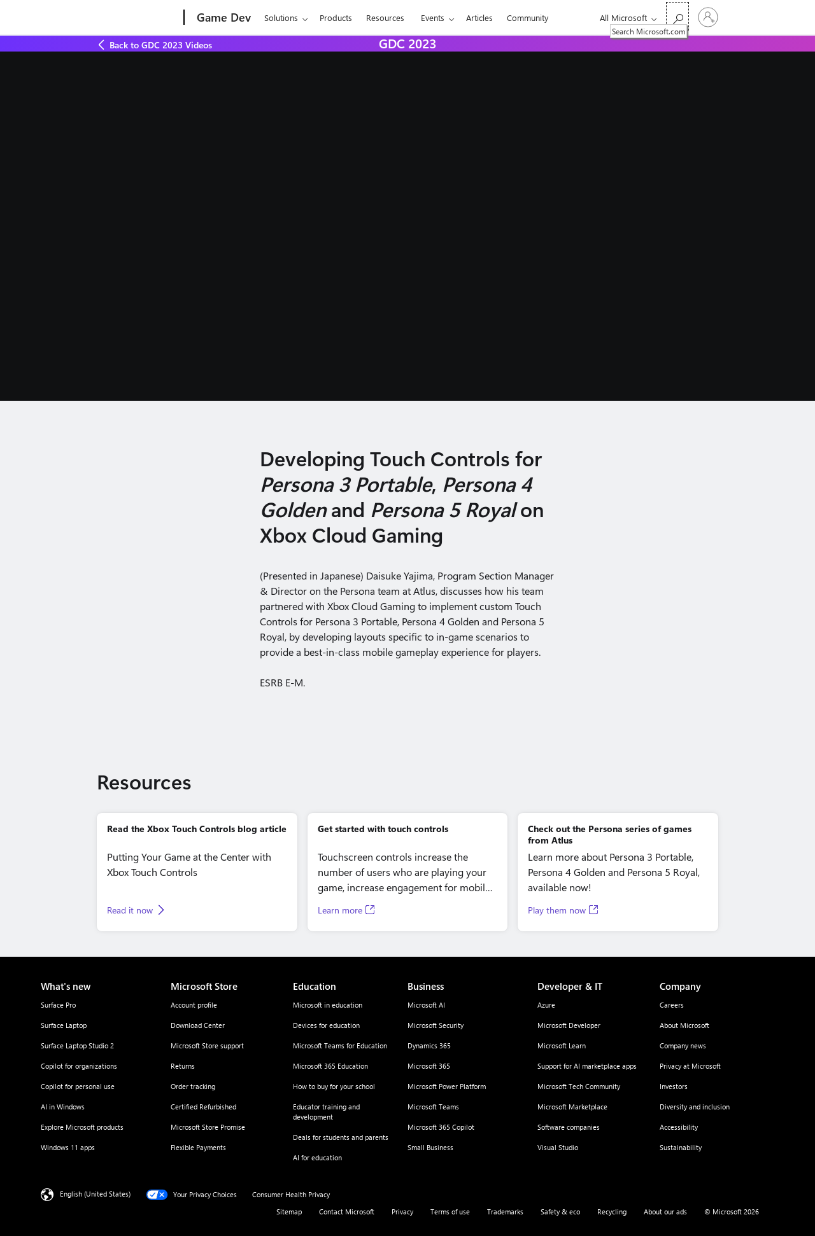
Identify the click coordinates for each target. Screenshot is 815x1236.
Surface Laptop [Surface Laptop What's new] (64, 1025)
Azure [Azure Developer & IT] (546, 1005)
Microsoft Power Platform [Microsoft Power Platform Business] (447, 1086)
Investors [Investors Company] (674, 1086)
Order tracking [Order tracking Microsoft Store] (193, 1086)
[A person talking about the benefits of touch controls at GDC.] (407, 226)
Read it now (130, 910)
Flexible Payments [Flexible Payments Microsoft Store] (198, 1147)
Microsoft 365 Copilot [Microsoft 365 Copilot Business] (441, 1127)
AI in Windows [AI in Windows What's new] (63, 1106)
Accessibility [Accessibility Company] (679, 1127)
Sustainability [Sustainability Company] (681, 1147)
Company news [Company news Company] (683, 1045)
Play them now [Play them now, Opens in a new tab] (557, 910)
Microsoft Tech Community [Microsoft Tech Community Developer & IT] (578, 1086)
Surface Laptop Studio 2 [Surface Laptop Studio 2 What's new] (77, 1045)
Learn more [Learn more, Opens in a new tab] (340, 910)
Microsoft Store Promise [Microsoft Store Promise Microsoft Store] (208, 1127)
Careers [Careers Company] (672, 1005)
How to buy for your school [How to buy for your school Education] (334, 1086)
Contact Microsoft (346, 1211)
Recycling (612, 1211)
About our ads (665, 1211)
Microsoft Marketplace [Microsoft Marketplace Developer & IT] (572, 1106)
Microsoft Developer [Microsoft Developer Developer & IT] (568, 1025)
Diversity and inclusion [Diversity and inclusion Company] (695, 1106)
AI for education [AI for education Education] (317, 1157)
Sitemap (289, 1211)
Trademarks (505, 1211)
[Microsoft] (135, 18)
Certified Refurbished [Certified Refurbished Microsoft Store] (203, 1106)
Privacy (402, 1211)
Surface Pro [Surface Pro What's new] (58, 1005)
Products (336, 17)
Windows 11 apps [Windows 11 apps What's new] (68, 1147)
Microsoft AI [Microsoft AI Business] (426, 1005)
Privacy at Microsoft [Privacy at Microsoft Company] (690, 1066)
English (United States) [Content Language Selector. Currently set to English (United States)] (95, 1193)
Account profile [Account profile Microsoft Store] (194, 1005)
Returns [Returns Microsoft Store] (183, 1066)
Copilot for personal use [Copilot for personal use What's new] (78, 1086)
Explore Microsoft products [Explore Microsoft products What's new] (82, 1127)
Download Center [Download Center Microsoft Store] (198, 1025)
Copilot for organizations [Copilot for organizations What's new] (79, 1066)
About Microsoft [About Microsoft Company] (684, 1025)
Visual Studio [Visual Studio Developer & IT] (557, 1147)
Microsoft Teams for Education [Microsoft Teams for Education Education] (340, 1045)
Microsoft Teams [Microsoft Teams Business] (433, 1106)
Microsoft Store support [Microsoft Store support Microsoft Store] (207, 1045)
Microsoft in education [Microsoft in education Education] (327, 1005)
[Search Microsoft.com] (677, 16)
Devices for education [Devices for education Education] (326, 1025)
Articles (479, 17)
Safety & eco (560, 1211)
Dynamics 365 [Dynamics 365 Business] (429, 1045)
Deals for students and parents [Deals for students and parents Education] (340, 1137)
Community (527, 17)
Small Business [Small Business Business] (430, 1147)
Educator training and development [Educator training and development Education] (326, 1111)
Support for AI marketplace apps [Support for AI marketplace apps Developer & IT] (587, 1066)
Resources (385, 17)
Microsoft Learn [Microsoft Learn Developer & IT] (561, 1045)
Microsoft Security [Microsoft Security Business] (436, 1025)
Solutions (281, 17)
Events (432, 17)
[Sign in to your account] (708, 17)
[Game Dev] (222, 18)
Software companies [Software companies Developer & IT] (568, 1127)
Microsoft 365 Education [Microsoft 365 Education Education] (330, 1066)
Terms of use (450, 1211)
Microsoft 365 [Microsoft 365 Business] (429, 1066)
